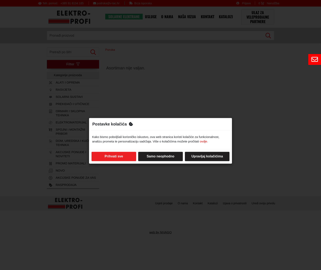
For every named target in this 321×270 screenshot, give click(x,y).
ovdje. (204, 141)
